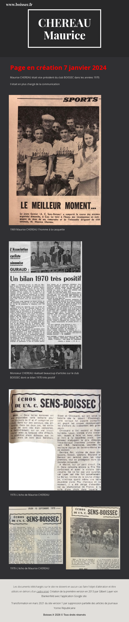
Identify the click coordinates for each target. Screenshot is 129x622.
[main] (64, 28)
